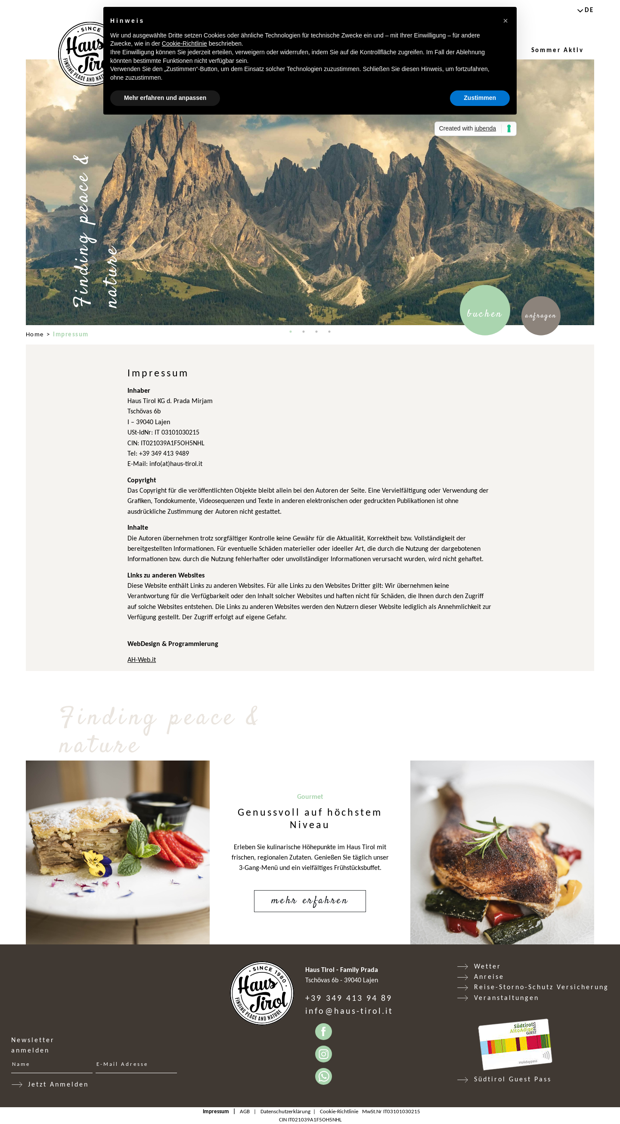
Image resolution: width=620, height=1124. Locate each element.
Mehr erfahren (310, 900)
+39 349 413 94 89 (348, 998)
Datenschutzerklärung (285, 1111)
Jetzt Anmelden (58, 1084)
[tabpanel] (310, 192)
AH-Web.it (141, 659)
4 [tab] (329, 331)
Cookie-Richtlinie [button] (184, 43)
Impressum (216, 1111)
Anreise (489, 976)
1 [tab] (290, 331)
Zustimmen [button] (480, 97)
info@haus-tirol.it (349, 1011)
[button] (505, 21)
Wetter (487, 966)
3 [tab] (316, 331)
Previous (19, 192)
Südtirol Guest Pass (513, 1079)
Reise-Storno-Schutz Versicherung (541, 987)
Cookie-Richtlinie (339, 1111)
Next (600, 192)
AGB (245, 1111)
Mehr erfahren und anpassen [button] (165, 97)
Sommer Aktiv (557, 50)
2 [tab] (303, 331)
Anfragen (541, 316)
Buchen (485, 314)
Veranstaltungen (506, 998)
